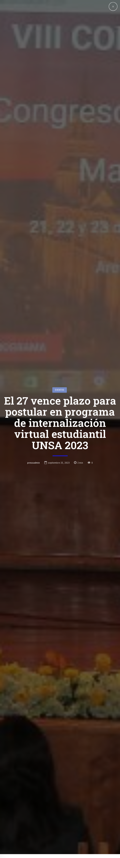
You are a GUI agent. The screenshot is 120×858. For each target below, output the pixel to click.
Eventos (59, 336)
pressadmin (33, 409)
